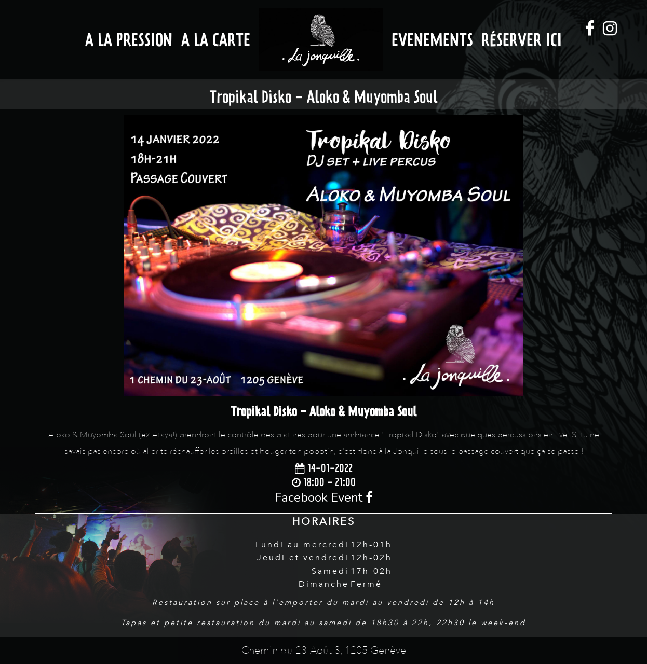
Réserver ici (521, 39)
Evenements (432, 39)
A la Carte (215, 39)
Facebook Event (324, 497)
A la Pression (128, 39)
